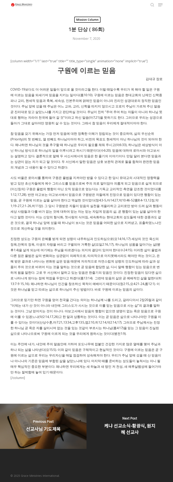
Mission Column (87, 19)
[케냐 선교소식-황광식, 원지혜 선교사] (129, 426)
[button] (160, 5)
